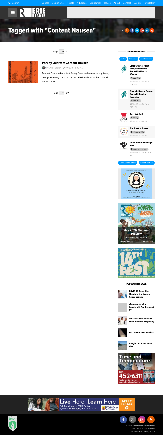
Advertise (82, 3)
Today (123, 59)
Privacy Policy (149, 432)
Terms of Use (136, 432)
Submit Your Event (128, 163)
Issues (107, 3)
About (117, 3)
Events (137, 3)
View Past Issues (126, 241)
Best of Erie (58, 3)
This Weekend (146, 59)
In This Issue (148, 241)
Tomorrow (133, 59)
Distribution (95, 3)
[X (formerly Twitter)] (132, 420)
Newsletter (149, 3)
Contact (127, 3)
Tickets (70, 3)
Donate (45, 3)
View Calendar (146, 163)
